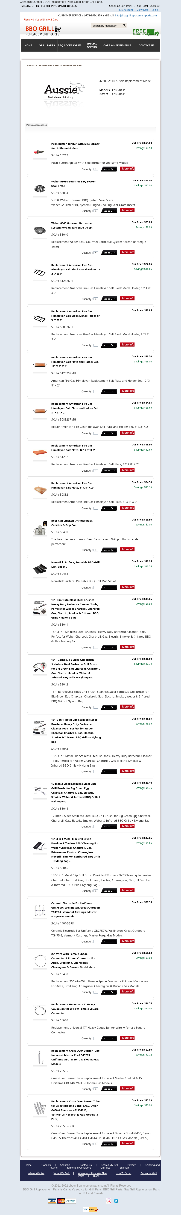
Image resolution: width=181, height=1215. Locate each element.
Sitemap (124, 1167)
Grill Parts (47, 45)
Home (28, 1165)
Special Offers (92, 45)
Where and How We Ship (92, 1173)
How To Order (124, 1173)
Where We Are (36, 1173)
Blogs (96, 1176)
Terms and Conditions (79, 1167)
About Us (65, 1165)
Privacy (131, 1165)
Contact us (86, 1165)
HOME (28, 45)
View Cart (142, 9)
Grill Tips (105, 1167)
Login (155, 9)
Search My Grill (109, 1165)
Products (46, 1165)
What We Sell (62, 1173)
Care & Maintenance (117, 45)
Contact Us (146, 45)
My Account (126, 9)
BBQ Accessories (69, 45)
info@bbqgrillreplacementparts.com (136, 15)
